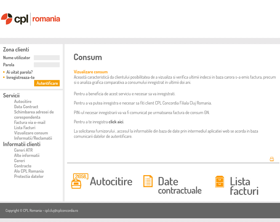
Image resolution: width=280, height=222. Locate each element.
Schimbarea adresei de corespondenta (34, 114)
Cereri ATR (23, 150)
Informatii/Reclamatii (33, 138)
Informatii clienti (21, 144)
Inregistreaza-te (20, 77)
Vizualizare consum (31, 132)
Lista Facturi (24, 127)
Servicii (11, 95)
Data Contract (26, 106)
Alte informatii (26, 155)
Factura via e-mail (29, 122)
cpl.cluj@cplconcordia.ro (61, 210)
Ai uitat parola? (19, 72)
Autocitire (22, 101)
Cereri (19, 160)
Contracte (22, 165)
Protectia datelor (29, 176)
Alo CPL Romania (29, 171)
